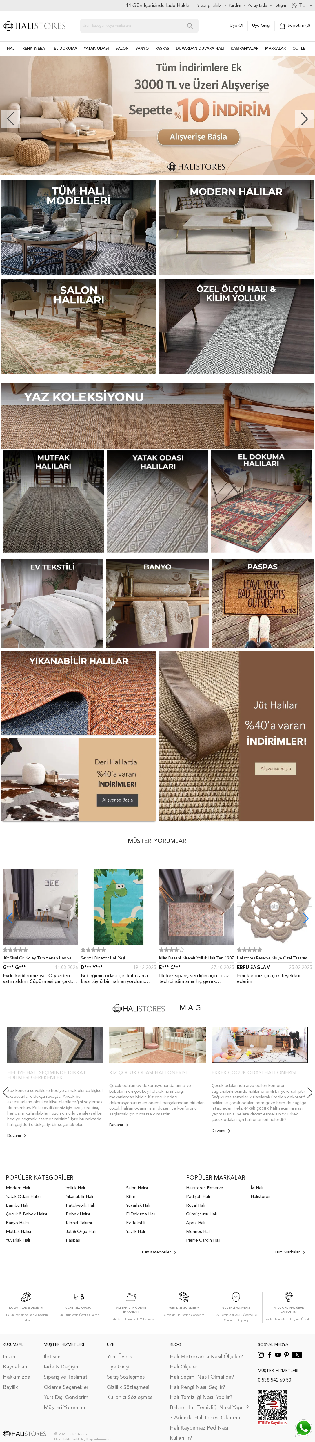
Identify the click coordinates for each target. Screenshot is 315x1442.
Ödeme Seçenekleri (67, 1387)
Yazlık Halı (135, 1232)
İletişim (52, 1356)
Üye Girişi (261, 26)
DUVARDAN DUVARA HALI (200, 49)
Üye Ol (236, 26)
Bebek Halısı (78, 1214)
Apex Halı (195, 1223)
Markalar (275, 49)
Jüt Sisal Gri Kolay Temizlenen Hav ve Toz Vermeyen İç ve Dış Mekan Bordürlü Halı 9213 (40, 959)
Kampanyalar (244, 49)
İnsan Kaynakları (15, 1362)
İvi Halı (257, 1188)
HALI (11, 49)
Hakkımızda (16, 1377)
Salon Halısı (137, 1188)
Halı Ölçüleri (184, 1367)
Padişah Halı (198, 1197)
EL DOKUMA (65, 49)
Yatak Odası (96, 49)
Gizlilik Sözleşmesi (128, 1387)
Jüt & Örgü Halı (81, 1232)
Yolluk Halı (75, 1188)
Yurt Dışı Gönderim (66, 1397)
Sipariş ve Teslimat (66, 1377)
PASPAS (162, 49)
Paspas (73, 1240)
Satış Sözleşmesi (126, 1377)
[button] (304, 119)
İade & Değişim (62, 1367)
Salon (122, 49)
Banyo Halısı (17, 1223)
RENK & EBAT (34, 49)
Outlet (300, 49)
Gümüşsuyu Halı (201, 1214)
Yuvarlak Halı (18, 1240)
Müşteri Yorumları (64, 1407)
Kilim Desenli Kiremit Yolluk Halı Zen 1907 (196, 958)
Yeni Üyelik (119, 1356)
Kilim (130, 1197)
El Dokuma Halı (140, 1214)
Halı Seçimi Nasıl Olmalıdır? (202, 1377)
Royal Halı (195, 1205)
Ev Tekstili (135, 1223)
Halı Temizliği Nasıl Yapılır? (201, 1397)
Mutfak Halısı (18, 1232)
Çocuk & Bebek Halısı (26, 1214)
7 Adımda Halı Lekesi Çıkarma (205, 1417)
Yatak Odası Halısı (23, 1197)
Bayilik (10, 1387)
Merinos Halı (198, 1232)
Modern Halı (18, 1188)
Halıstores (260, 1197)
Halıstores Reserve (204, 1188)
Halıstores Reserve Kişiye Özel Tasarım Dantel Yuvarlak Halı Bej (272, 959)
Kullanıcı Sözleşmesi (130, 1397)
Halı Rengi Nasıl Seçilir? (197, 1387)
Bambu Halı (17, 1205)
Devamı (16, 1136)
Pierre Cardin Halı (203, 1240)
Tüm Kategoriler (158, 1252)
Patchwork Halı (80, 1205)
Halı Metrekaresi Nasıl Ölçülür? (206, 1356)
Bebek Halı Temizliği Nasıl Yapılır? (209, 1407)
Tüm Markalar (289, 1252)
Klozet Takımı (79, 1223)
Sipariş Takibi (209, 5)
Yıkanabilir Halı (79, 1197)
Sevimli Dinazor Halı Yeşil (103, 958)
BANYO (142, 49)
